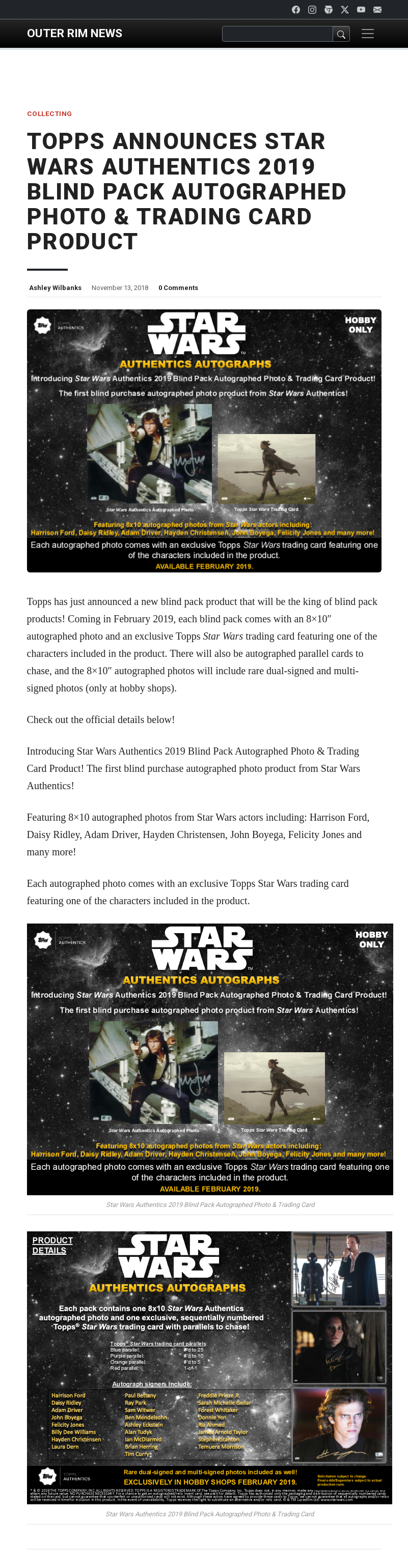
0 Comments (178, 288)
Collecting (49, 113)
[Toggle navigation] (368, 33)
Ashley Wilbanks (55, 288)
